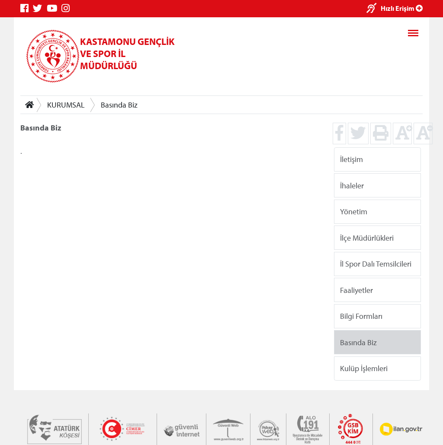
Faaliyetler (356, 290)
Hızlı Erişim (402, 8)
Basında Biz (119, 105)
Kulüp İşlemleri (364, 368)
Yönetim (353, 211)
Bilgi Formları (361, 316)
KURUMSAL (66, 105)
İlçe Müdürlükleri (367, 237)
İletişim (351, 159)
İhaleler (352, 185)
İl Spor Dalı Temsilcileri (375, 264)
